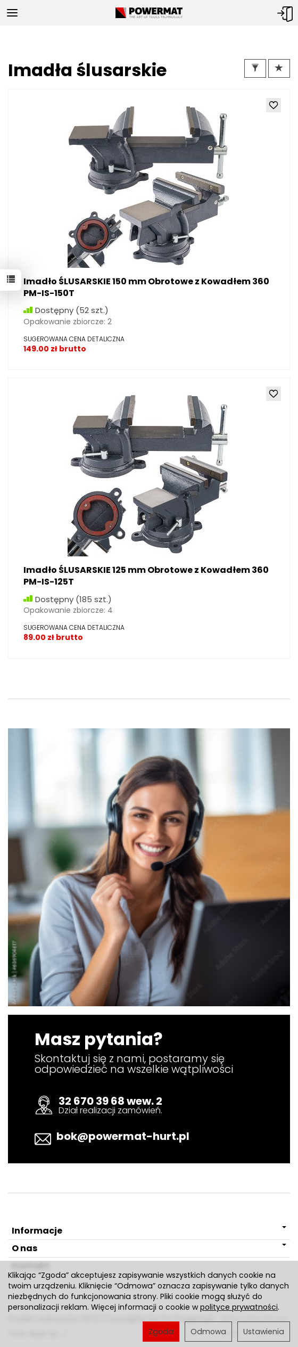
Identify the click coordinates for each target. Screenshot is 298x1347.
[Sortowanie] (279, 68)
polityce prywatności (239, 1307)
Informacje (149, 1231)
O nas (149, 1248)
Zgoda (160, 1331)
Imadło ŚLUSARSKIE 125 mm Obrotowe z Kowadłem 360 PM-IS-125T (146, 576)
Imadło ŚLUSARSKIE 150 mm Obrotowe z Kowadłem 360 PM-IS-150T (146, 287)
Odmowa (208, 1331)
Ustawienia (263, 1331)
